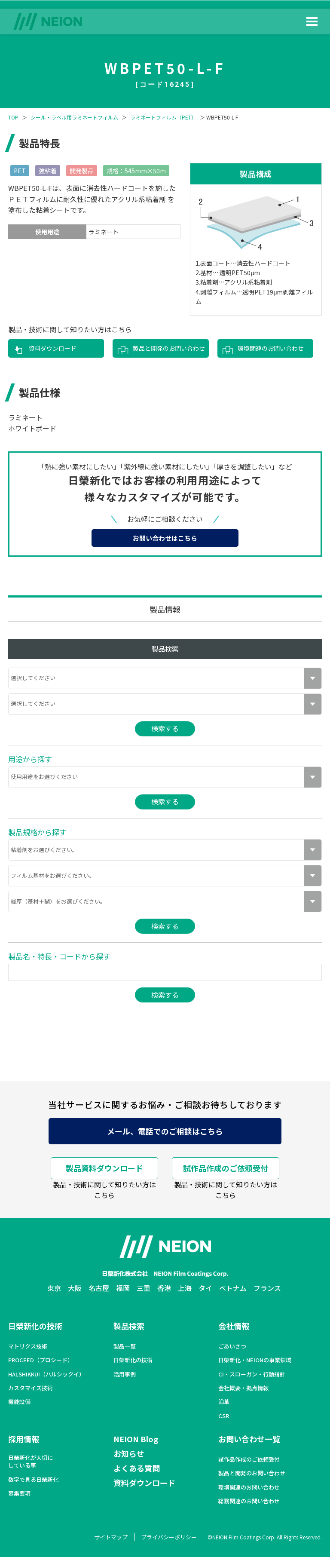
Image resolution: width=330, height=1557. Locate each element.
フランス (267, 1288)
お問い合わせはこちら (165, 537)
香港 (164, 1288)
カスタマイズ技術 (30, 1388)
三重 (143, 1288)
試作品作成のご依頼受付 (225, 1168)
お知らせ (128, 1453)
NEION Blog (135, 1438)
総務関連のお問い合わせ (249, 1501)
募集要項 (19, 1493)
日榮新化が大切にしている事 (30, 1461)
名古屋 (99, 1288)
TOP (13, 117)
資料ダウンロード (52, 348)
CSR (223, 1416)
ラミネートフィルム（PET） (163, 117)
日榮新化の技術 (35, 1325)
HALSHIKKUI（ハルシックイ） (46, 1374)
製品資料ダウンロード (104, 1168)
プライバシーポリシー (169, 1537)
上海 (185, 1288)
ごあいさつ (232, 1346)
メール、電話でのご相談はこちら (165, 1131)
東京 (54, 1288)
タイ (205, 1288)
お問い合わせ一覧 (249, 1438)
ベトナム (233, 1288)
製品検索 (128, 1325)
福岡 (123, 1288)
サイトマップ (111, 1537)
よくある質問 (136, 1468)
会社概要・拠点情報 (243, 1388)
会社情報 (233, 1325)
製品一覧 (124, 1346)
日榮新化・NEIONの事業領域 (254, 1360)
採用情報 (23, 1438)
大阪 (75, 1288)
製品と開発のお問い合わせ (169, 348)
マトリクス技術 (27, 1346)
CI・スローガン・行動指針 (251, 1374)
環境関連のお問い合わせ (271, 348)
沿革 (223, 1402)
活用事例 (124, 1374)
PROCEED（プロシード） (40, 1360)
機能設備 (19, 1402)
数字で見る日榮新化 (33, 1479)
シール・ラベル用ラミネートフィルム (74, 117)
